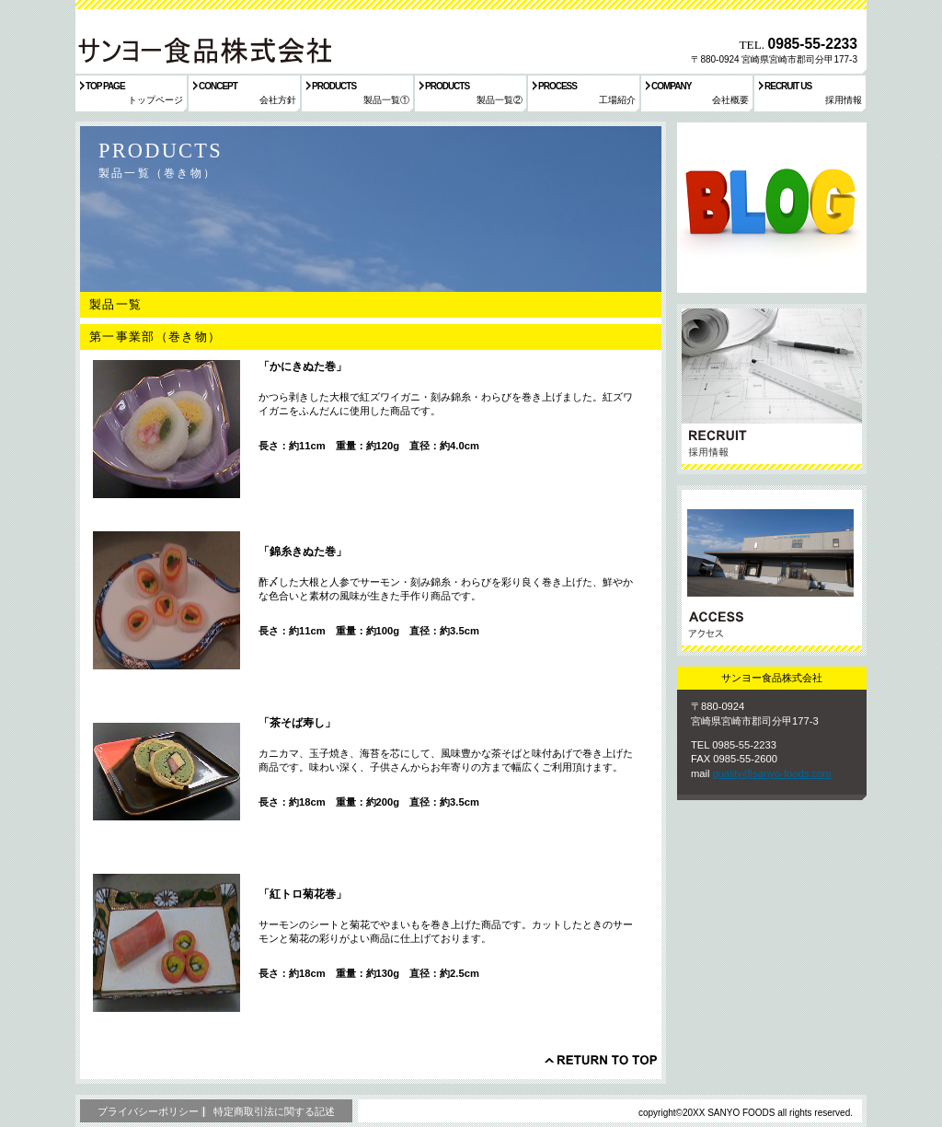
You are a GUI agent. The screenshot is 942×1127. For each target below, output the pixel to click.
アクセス (772, 570)
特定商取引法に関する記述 (274, 1111)
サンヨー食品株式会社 (203, 49)
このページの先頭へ (600, 1060)
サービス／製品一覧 (772, 207)
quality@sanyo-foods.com (772, 773)
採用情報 (772, 389)
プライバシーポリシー (148, 1111)
